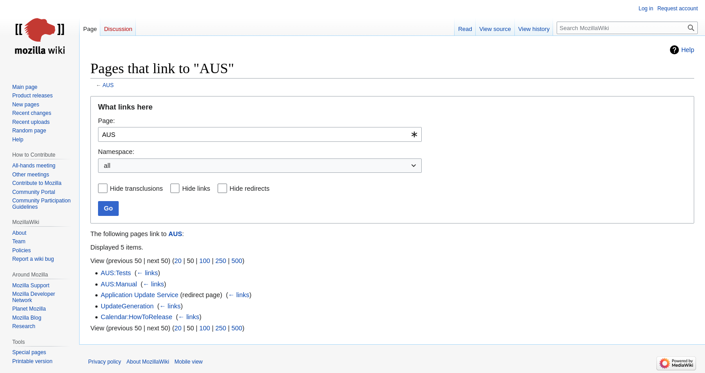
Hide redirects (250, 188)
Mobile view (188, 362)
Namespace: (116, 151)
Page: (106, 120)
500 (237, 260)
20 (178, 260)
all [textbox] (107, 165)
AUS (108, 85)
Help (687, 49)
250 (220, 260)
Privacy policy (104, 362)
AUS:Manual (119, 284)
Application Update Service (139, 294)
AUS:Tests (116, 272)
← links (147, 272)
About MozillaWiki (147, 362)
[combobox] (260, 134)
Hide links (196, 188)
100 (204, 260)
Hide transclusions (136, 188)
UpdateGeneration (127, 306)
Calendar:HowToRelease (136, 316)
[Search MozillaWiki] (627, 28)
